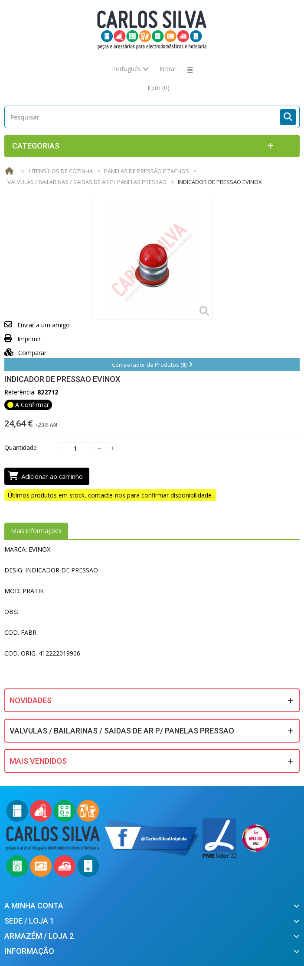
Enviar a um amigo (43, 325)
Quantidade (20, 447)
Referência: (20, 392)
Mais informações (36, 531)
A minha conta (33, 905)
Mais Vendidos (38, 761)
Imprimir (29, 339)
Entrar (168, 69)
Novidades (31, 700)
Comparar (25, 353)
